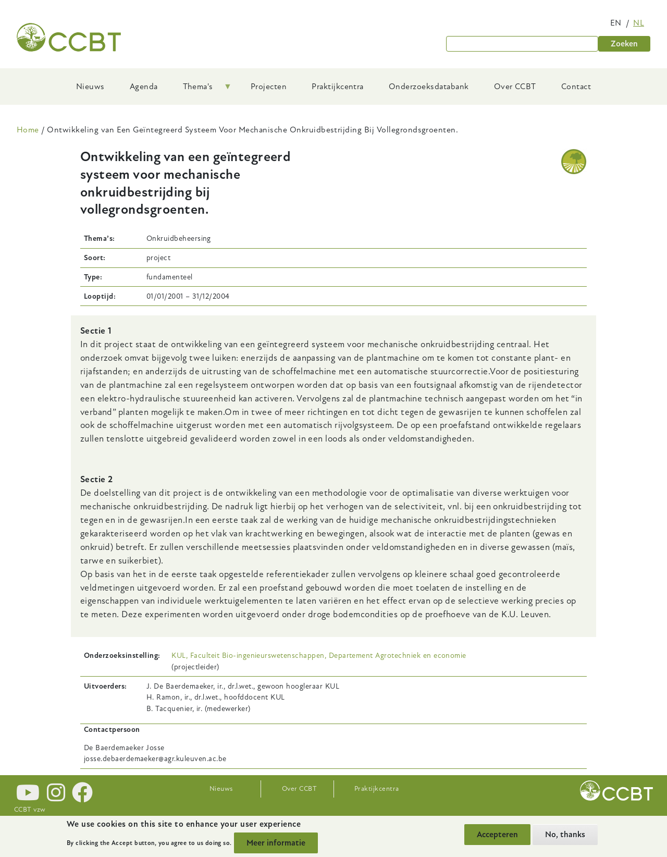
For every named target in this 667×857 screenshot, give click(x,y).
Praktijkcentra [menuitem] (338, 86)
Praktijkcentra (376, 789)
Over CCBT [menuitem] (515, 86)
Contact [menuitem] (576, 86)
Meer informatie (275, 843)
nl (638, 23)
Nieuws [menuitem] (90, 86)
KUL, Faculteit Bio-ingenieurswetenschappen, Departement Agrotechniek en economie (318, 655)
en (616, 23)
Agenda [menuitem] (144, 86)
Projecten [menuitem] (269, 86)
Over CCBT (299, 789)
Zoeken (624, 44)
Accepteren (497, 834)
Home (28, 130)
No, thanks (565, 834)
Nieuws (221, 789)
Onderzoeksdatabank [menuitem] (429, 86)
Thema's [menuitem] (201, 90)
